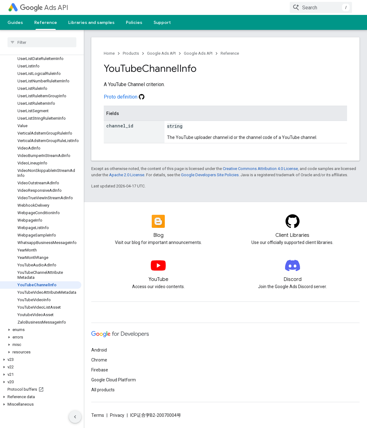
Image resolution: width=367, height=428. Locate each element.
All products (103, 389)
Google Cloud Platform (113, 379)
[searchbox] (41, 42)
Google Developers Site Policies (210, 175)
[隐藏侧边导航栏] (75, 417)
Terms (97, 415)
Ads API (44, 7)
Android (99, 349)
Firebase (99, 369)
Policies (134, 22)
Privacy (117, 415)
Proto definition (124, 97)
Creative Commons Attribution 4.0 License (260, 168)
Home (109, 53)
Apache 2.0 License (126, 175)
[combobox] (321, 7)
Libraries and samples (91, 22)
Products (131, 53)
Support (162, 22)
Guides (15, 22)
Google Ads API (161, 53)
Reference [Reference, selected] (45, 22)
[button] (40, 330)
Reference (230, 53)
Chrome (99, 359)
